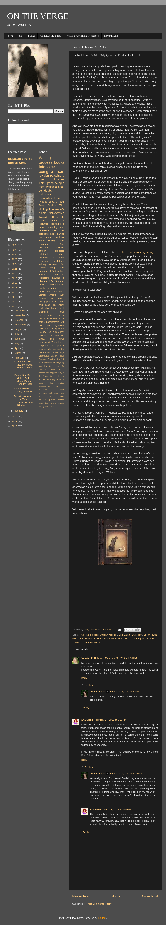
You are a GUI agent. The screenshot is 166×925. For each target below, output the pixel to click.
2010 (15, 426)
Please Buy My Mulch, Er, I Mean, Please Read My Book (23, 379)
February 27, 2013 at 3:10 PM (110, 720)
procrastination (46, 315)
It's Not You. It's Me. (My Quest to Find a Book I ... (23, 366)
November (20, 315)
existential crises (51, 254)
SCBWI (43, 216)
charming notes (51, 312)
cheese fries (44, 373)
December (20, 310)
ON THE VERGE (38, 16)
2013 (15, 306)
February (20, 357)
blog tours (57, 267)
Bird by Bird (58, 271)
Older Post (150, 896)
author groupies (51, 250)
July (17, 334)
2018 (15, 283)
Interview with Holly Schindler (23, 390)
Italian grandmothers (49, 322)
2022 (15, 264)
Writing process (45, 160)
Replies (89, 685)
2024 (15, 254)
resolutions (58, 261)
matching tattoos (51, 389)
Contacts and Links (50, 35)
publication (51, 291)
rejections (44, 261)
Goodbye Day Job (56, 359)
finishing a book (51, 257)
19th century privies (54, 318)
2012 (15, 416)
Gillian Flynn (150, 634)
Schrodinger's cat (55, 328)
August (19, 329)
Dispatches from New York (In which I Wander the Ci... (23, 400)
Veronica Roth (92, 642)
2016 (15, 292)
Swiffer (61, 369)
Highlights (44, 278)
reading (137, 638)
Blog (10, 35)
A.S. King (86, 634)
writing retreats (48, 264)
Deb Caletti (124, 634)
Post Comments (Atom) (99, 903)
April (17, 348)
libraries (59, 179)
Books (31, 35)
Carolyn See (46, 298)
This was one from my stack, (136, 252)
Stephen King (51, 244)
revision (44, 175)
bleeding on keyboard (51, 335)
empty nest (45, 271)
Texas (54, 332)
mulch (41, 396)
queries (52, 400)
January (19, 410)
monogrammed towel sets (51, 393)
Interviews (47, 167)
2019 (15, 278)
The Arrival (78, 642)
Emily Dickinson (51, 274)
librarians (44, 233)
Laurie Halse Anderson (119, 638)
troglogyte (49, 403)
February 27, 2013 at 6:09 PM (126, 773)
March (18, 353)
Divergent (137, 634)
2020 (15, 273)
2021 (15, 268)
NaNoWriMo (56, 213)
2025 (15, 250)
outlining (51, 396)
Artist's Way (56, 295)
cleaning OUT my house (51, 342)
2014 (15, 301)
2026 (15, 245)
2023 (15, 259)
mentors (55, 301)
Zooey (61, 332)
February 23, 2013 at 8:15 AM (126, 691)
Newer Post (81, 896)
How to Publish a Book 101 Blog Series (51, 201)
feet (46, 383)
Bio (20, 35)
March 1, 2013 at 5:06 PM (117, 809)
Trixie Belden (57, 305)
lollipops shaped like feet (51, 386)
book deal (44, 308)
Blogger (102, 918)
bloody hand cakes (51, 339)
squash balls (45, 349)
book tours (58, 230)
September (21, 324)
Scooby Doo (45, 332)
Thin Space (46, 183)
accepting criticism (51, 247)
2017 (15, 287)
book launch (57, 308)
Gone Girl (77, 638)
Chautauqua (44, 356)
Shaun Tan (148, 638)
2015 (15, 297)
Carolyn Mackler (108, 634)
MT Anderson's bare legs (50, 362)
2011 (15, 421)
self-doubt (45, 190)
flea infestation (57, 383)
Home (115, 896)
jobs (48, 301)
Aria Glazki (87, 720)
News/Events (111, 35)
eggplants (43, 345)
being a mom (51, 171)
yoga (62, 352)
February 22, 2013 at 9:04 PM (121, 658)
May (17, 343)
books (95, 634)
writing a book (55, 186)
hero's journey (57, 345)
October (19, 320)
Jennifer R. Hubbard (95, 638)
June (18, 338)
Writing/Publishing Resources (83, 35)
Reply (84, 678)
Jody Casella (97, 691)
